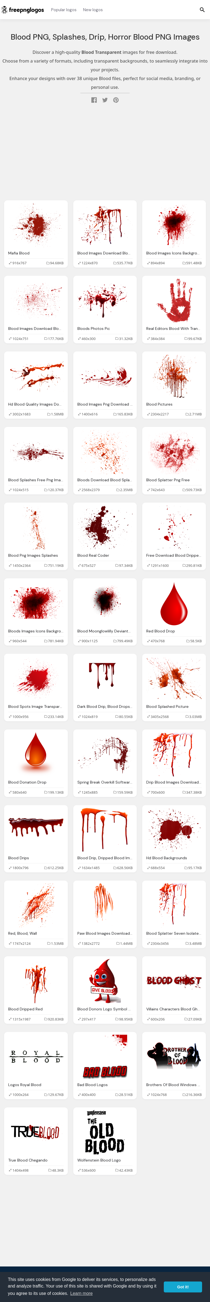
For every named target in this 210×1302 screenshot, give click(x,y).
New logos (93, 10)
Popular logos (64, 10)
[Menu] (202, 9)
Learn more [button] (81, 1293)
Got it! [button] (183, 1287)
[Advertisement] (105, 152)
